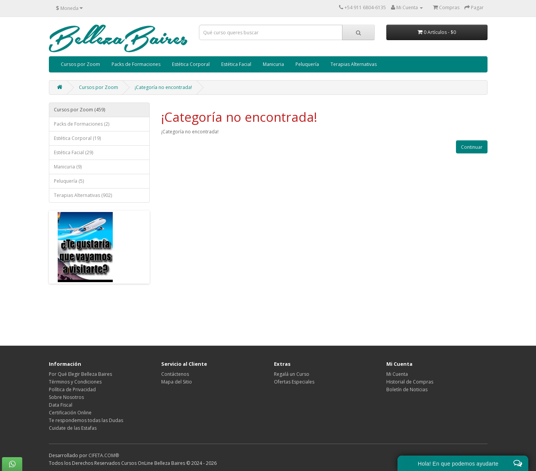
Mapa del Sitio (176, 381)
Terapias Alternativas (354, 64)
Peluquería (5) (69, 181)
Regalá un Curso (291, 374)
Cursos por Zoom (80, 64)
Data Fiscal (60, 405)
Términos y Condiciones (75, 381)
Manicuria (273, 64)
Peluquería (307, 64)
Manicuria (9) (68, 166)
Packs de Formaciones (136, 64)
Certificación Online (70, 412)
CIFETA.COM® (103, 455)
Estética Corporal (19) (77, 138)
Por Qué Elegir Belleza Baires (80, 374)
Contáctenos (175, 374)
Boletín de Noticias (406, 389)
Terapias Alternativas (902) (83, 195)
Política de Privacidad (72, 389)
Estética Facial (236, 64)
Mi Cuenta (397, 374)
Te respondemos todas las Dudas (86, 420)
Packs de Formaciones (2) (81, 124)
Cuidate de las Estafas (73, 428)
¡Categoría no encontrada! (163, 87)
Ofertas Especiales (294, 381)
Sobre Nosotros (66, 397)
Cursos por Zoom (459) (79, 109)
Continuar (472, 147)
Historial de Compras (409, 381)
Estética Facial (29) (73, 152)
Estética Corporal (191, 64)
